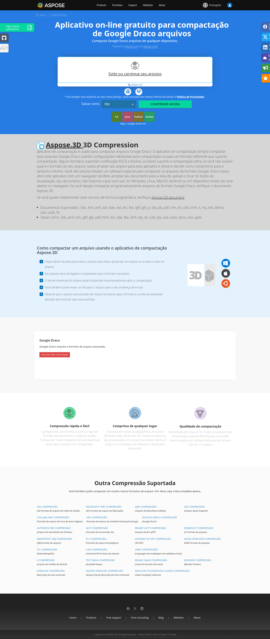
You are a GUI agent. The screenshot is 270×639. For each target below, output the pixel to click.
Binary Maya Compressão (151, 560)
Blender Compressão (197, 560)
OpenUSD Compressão (51, 570)
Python (138, 116)
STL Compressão (47, 549)
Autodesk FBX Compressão (54, 528)
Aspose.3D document (168, 197)
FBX (107, 104)
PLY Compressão (96, 538)
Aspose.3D (64, 144)
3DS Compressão (47, 506)
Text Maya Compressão (100, 560)
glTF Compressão (97, 528)
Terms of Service (160, 634)
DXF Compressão (96, 517)
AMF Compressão (146, 506)
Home (73, 617)
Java (127, 116)
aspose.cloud (151, 46)
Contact (173, 634)
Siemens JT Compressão (198, 528)
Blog (161, 617)
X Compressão (46, 560)
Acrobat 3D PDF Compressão (153, 538)
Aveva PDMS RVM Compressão (202, 538)
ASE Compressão (194, 506)
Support (132, 5)
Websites (148, 5)
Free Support (113, 617)
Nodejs (149, 116)
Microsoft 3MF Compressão (104, 506)
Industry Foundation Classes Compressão (162, 570)
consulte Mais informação (54, 354)
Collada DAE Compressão (53, 517)
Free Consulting (140, 617)
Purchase (117, 5)
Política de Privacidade (191, 96)
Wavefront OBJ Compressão (54, 538)
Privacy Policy (144, 634)
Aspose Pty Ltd (102, 634)
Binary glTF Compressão (150, 528)
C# (116, 116)
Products (101, 5)
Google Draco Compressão (159, 517)
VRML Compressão (146, 549)
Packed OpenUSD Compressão (104, 570)
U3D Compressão (96, 549)
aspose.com (131, 46)
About (162, 5)
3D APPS (40, 15)
